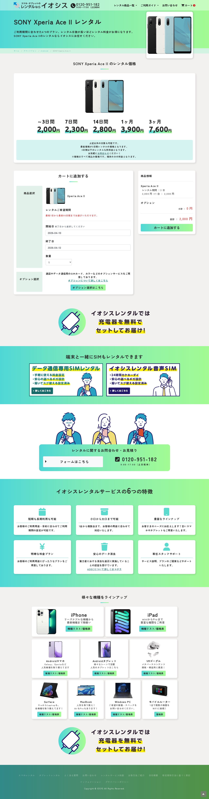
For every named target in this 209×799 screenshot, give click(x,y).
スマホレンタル (26, 775)
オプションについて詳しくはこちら (88, 280)
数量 (48, 256)
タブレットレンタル (49, 775)
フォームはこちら (67, 461)
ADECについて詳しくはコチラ (104, 569)
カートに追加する (167, 227)
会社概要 (153, 775)
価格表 (159, 714)
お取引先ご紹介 (136, 775)
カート (188, 5)
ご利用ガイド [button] (149, 5)
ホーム (16, 51)
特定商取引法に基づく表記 (176, 775)
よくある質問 (71, 775)
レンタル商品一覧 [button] (124, 5)
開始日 (65, 226)
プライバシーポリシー (117, 781)
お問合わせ (103, 153)
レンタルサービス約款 (112, 775)
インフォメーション (90, 781)
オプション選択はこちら (88, 288)
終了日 (50, 241)
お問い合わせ (170, 5)
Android (44, 51)
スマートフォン (30, 51)
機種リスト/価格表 (79, 628)
